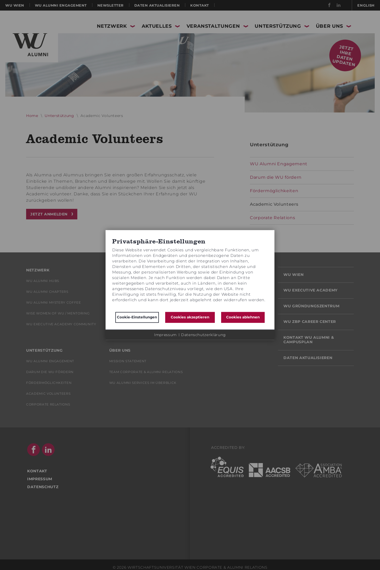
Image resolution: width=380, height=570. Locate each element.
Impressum (165, 334)
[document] (190, 273)
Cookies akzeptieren (190, 317)
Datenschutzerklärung (203, 334)
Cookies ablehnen (243, 317)
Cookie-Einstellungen (137, 317)
